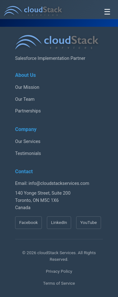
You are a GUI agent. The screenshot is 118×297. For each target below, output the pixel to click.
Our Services (28, 141)
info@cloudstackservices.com (59, 183)
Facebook (28, 222)
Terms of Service (59, 283)
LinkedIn (59, 222)
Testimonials (28, 153)
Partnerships (28, 111)
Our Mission (27, 87)
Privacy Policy (59, 271)
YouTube (88, 222)
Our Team (25, 99)
